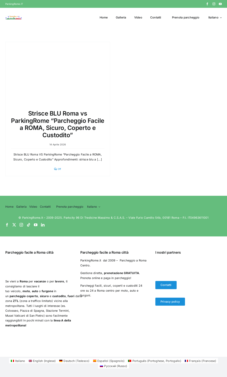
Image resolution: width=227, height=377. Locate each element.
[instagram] (213, 3)
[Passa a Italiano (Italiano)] (18, 360)
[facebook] (207, 3)
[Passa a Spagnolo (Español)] (108, 360)
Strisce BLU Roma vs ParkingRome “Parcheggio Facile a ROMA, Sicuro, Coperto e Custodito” (57, 124)
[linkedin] (43, 225)
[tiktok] (28, 225)
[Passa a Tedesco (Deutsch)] (74, 360)
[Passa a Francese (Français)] (200, 360)
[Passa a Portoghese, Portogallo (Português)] (154, 360)
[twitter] (14, 225)
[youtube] (220, 3)
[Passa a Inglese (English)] (42, 360)
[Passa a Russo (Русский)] (113, 365)
